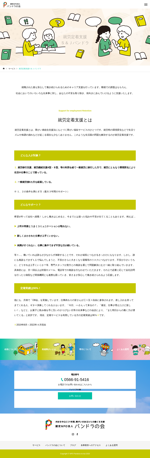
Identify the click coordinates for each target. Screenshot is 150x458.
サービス (36, 445)
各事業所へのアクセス (91, 445)
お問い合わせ (75, 396)
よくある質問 (112, 445)
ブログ (73, 445)
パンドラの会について (55, 445)
